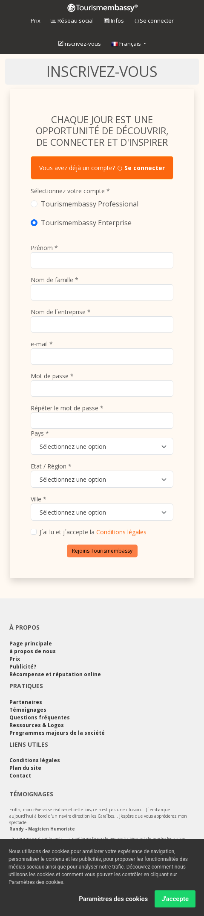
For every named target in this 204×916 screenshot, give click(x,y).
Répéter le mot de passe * (67, 408)
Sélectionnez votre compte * (70, 191)
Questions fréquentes (39, 717)
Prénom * (44, 248)
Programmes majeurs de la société (57, 732)
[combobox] (102, 446)
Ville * (38, 499)
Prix (35, 20)
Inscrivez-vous (79, 44)
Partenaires (25, 702)
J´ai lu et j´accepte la (93, 532)
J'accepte (175, 900)
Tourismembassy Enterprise (86, 222)
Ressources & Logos (36, 725)
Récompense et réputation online (55, 674)
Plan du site (25, 768)
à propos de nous (32, 651)
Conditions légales (121, 532)
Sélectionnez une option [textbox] (73, 446)
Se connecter (154, 21)
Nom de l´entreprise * (61, 312)
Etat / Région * (51, 466)
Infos (114, 20)
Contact (20, 775)
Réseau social (72, 20)
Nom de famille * (54, 280)
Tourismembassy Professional (89, 204)
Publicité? (22, 666)
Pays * (40, 433)
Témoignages (27, 709)
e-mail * (42, 344)
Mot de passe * (52, 376)
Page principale (30, 643)
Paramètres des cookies (113, 900)
